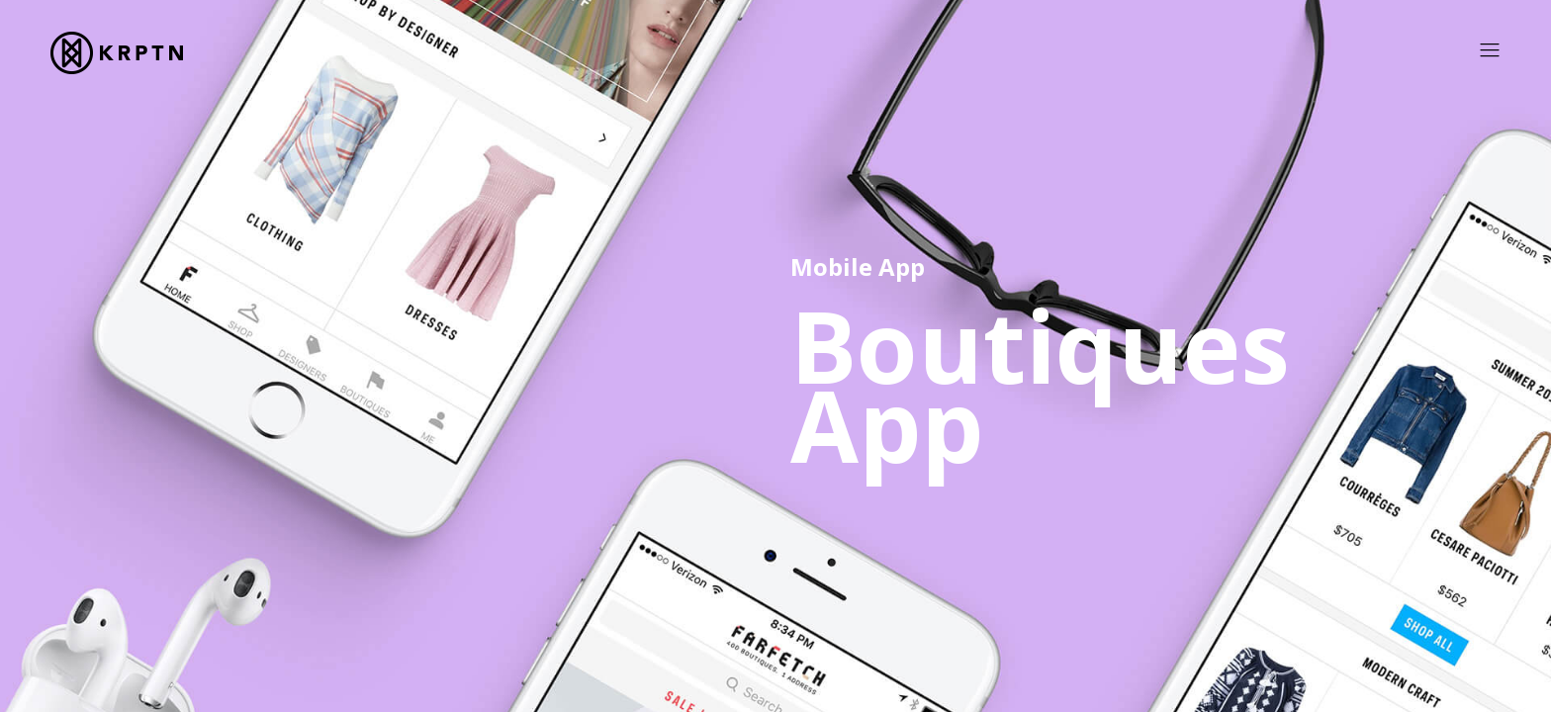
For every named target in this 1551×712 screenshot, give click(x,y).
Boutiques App (1040, 384)
